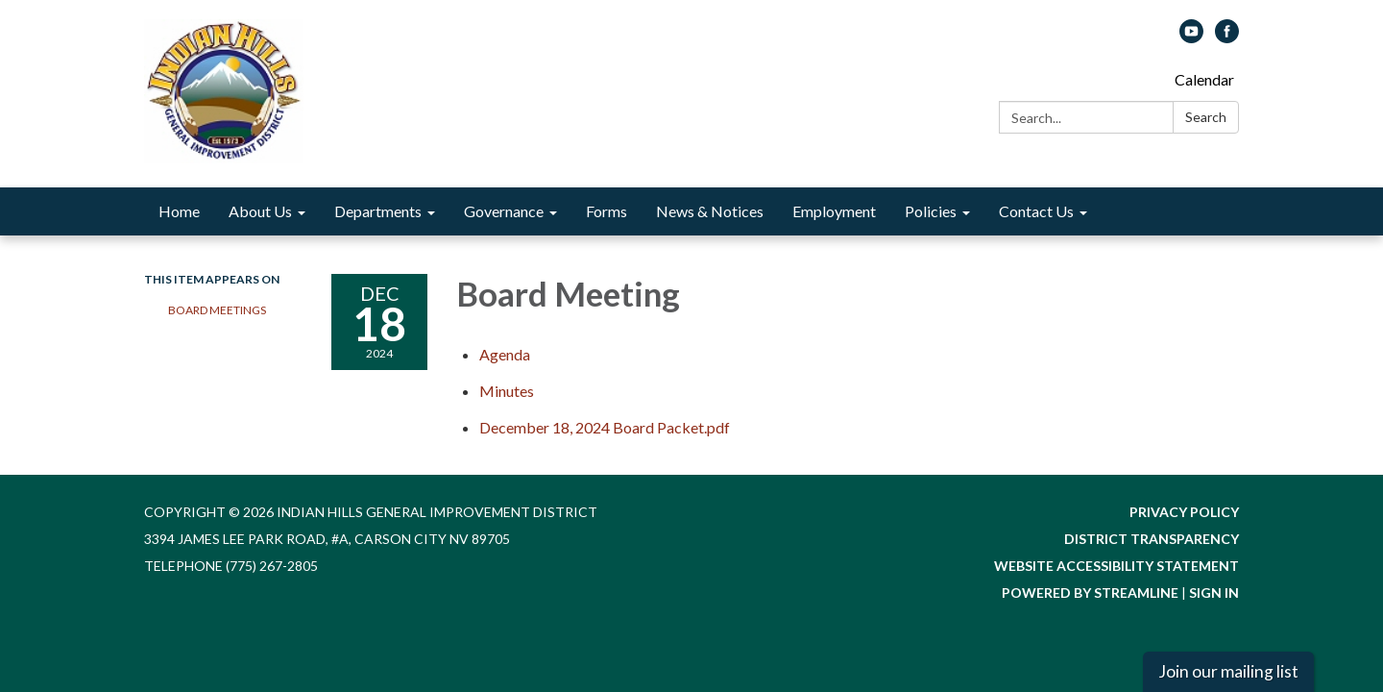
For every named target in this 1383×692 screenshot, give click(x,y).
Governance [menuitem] (504, 211)
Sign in (1214, 592)
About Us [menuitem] (260, 211)
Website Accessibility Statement (1116, 565)
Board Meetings (217, 310)
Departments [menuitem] (378, 211)
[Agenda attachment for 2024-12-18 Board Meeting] (504, 354)
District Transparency (1151, 539)
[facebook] (1227, 37)
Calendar (1204, 79)
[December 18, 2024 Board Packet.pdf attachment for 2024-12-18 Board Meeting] (604, 427)
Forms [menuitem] (606, 211)
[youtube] (1191, 37)
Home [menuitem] (179, 211)
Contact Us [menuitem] (1036, 211)
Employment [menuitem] (834, 211)
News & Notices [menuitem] (710, 211)
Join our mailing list (1228, 671)
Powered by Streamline (1090, 592)
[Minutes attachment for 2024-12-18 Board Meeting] (506, 391)
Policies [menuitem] (931, 211)
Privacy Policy (1184, 512)
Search (1205, 117)
